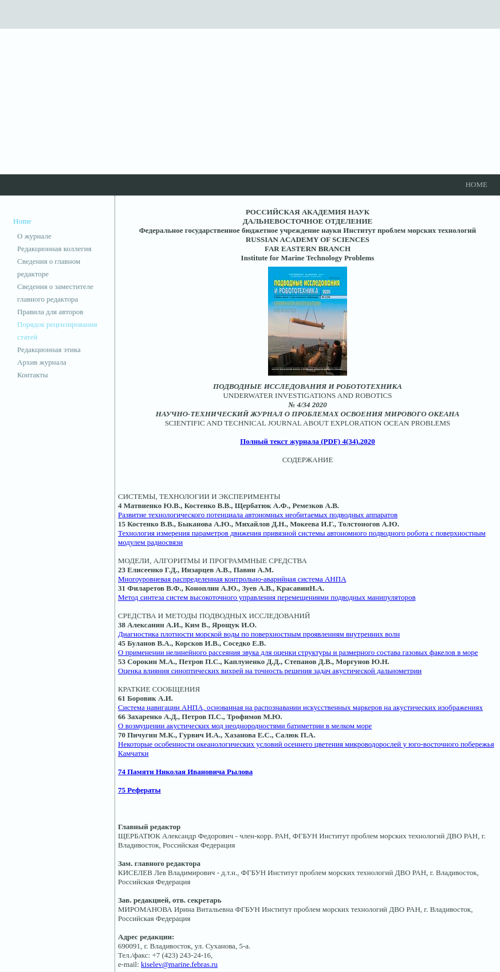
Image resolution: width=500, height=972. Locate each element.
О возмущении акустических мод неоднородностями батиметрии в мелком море (245, 725)
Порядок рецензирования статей (57, 330)
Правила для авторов (50, 311)
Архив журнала (41, 362)
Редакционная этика (49, 349)
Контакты (32, 374)
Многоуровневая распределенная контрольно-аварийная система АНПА (232, 579)
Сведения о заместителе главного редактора (55, 292)
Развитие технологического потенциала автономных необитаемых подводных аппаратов (257, 514)
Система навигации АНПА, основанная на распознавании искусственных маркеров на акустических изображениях (300, 707)
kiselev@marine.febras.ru (179, 964)
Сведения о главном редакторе (48, 267)
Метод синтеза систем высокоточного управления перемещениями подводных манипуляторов (267, 597)
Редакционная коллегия (54, 248)
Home (476, 184)
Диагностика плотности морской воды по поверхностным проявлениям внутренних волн (259, 634)
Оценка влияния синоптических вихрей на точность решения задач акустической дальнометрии (270, 670)
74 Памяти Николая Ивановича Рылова (185, 771)
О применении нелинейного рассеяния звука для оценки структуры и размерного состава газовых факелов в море (298, 652)
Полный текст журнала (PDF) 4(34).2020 (307, 441)
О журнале (34, 236)
